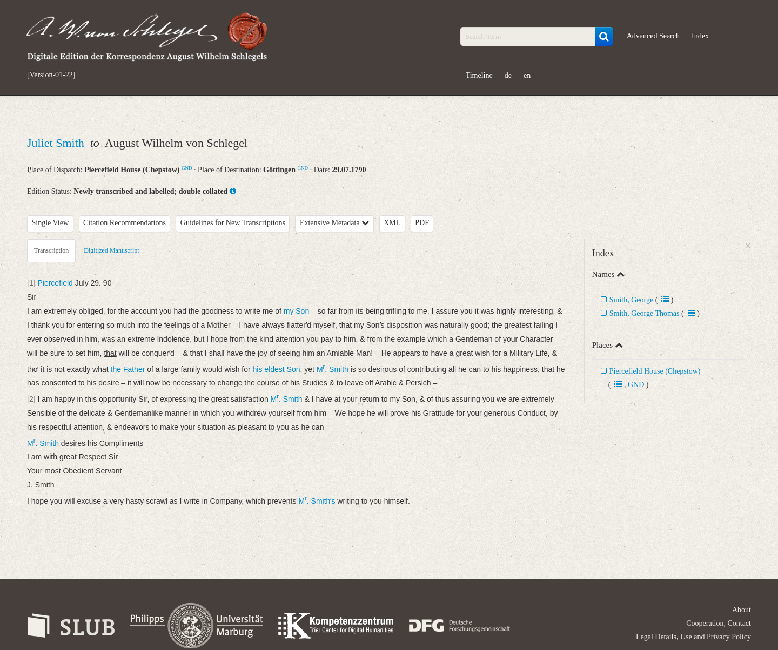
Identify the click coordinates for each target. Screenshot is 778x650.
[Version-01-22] (51, 75)
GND (187, 168)
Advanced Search (653, 36)
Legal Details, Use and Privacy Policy (693, 637)
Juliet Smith (57, 143)
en (527, 75)
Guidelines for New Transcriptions (232, 223)
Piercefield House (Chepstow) (655, 371)
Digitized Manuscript (111, 250)
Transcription (51, 250)
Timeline (479, 75)
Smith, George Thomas (644, 313)
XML (392, 223)
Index (700, 36)
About (741, 610)
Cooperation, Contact (718, 623)
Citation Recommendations (124, 223)
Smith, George (631, 300)
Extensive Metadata (334, 223)
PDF (422, 223)
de (508, 75)
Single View (50, 223)
